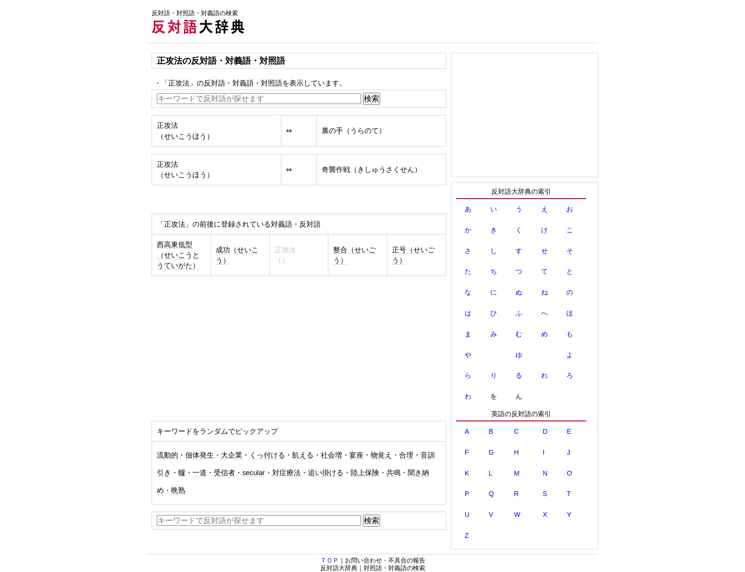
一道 (199, 473)
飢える (303, 455)
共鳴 (393, 473)
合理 (406, 455)
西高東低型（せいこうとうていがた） (178, 255)
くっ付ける (267, 455)
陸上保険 (365, 473)
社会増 (331, 455)
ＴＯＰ (329, 560)
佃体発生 (199, 455)
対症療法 (286, 473)
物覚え (381, 455)
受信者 (224, 473)
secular (253, 473)
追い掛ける (326, 473)
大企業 (231, 455)
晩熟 (178, 490)
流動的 (167, 455)
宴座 (356, 455)
